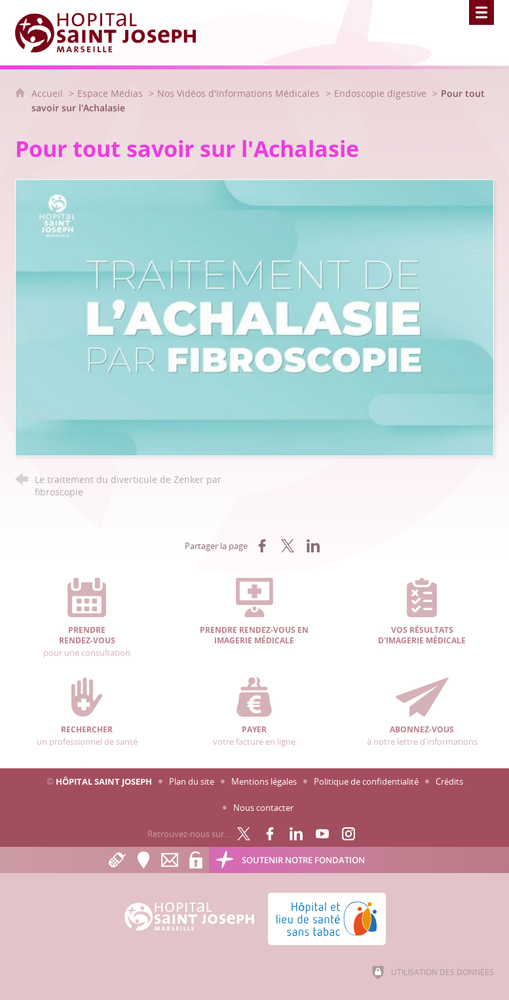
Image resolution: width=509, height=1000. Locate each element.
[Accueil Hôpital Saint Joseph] (113, 32)
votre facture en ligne (254, 712)
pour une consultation (87, 618)
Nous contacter (263, 807)
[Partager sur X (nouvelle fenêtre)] (287, 546)
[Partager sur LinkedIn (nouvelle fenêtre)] (313, 546)
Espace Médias (110, 93)
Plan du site (191, 781)
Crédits (449, 781)
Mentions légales (264, 781)
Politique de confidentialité (366, 781)
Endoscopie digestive (380, 93)
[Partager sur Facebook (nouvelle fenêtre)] (262, 546)
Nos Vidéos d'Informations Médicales (238, 93)
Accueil (48, 93)
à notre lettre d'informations (422, 712)
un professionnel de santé (87, 712)
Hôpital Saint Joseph (104, 781)
